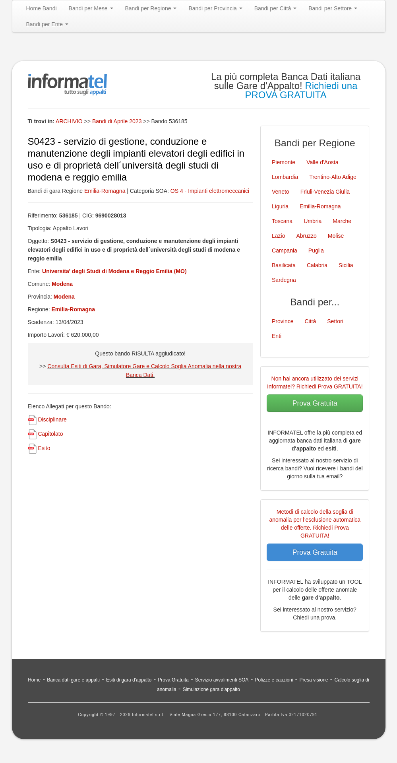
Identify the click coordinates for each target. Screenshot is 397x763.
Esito (44, 448)
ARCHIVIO (69, 121)
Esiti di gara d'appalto (128, 680)
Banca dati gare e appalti (73, 680)
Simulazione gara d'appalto (211, 689)
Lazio (278, 236)
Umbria (312, 221)
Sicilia (346, 265)
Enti (276, 336)
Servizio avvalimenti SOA (222, 680)
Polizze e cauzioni (274, 680)
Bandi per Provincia (215, 8)
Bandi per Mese (91, 8)
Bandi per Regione (151, 8)
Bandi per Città (275, 8)
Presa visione (313, 680)
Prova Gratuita (314, 403)
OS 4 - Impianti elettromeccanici (209, 191)
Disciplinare (52, 419)
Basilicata (284, 265)
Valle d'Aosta (322, 162)
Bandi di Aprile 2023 (117, 121)
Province (282, 321)
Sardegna (284, 280)
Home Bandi (41, 8)
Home (34, 680)
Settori (335, 321)
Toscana (282, 221)
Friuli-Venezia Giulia (325, 191)
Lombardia (285, 177)
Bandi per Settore (332, 8)
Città (310, 321)
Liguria (280, 206)
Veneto (280, 191)
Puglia (316, 250)
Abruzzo (306, 236)
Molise (336, 236)
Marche (342, 221)
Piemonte (283, 162)
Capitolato (50, 434)
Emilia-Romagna (104, 191)
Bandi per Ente (47, 24)
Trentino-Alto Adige (332, 177)
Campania (284, 250)
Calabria (317, 265)
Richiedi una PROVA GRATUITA (301, 90)
